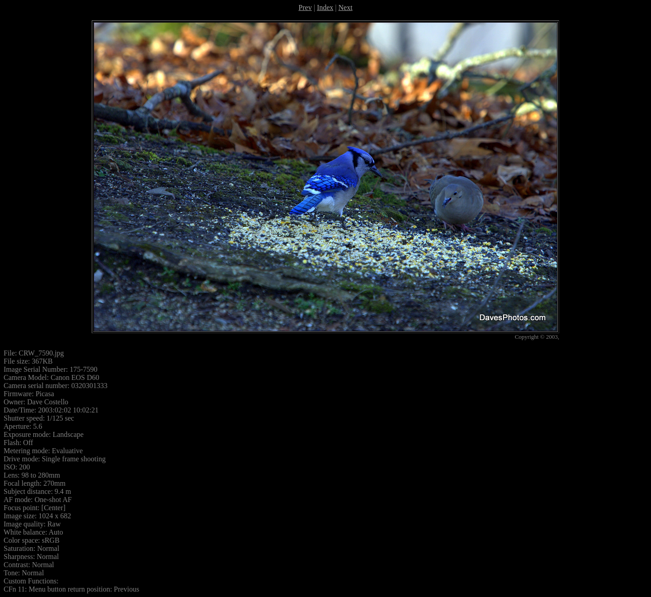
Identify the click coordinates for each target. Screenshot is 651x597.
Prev (304, 7)
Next (346, 7)
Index (325, 7)
